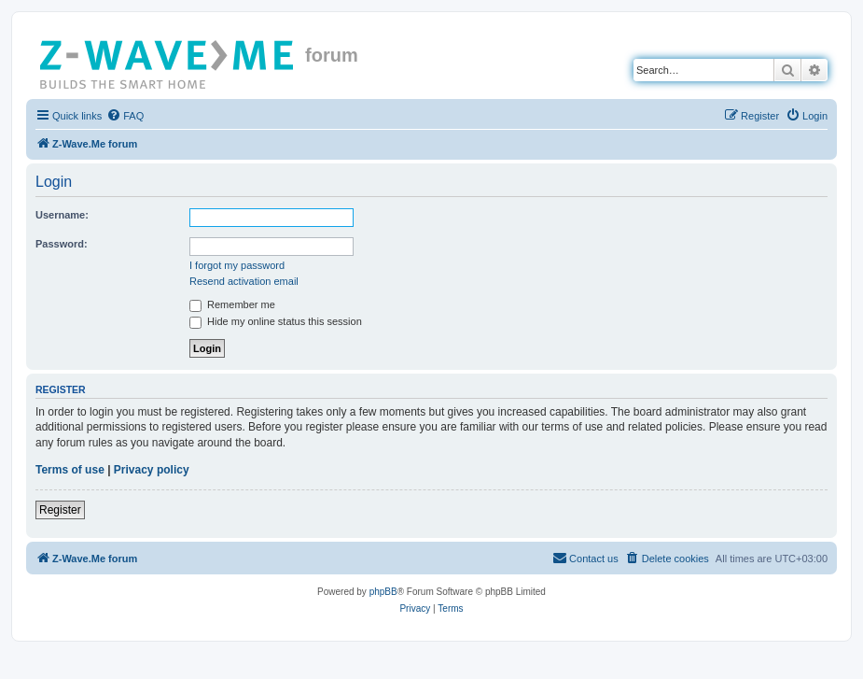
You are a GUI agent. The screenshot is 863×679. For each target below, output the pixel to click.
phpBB (383, 592)
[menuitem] (125, 116)
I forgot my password (237, 265)
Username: (62, 214)
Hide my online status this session (275, 321)
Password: (61, 243)
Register (60, 509)
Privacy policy (151, 469)
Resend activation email (244, 281)
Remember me (232, 304)
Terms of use (69, 469)
